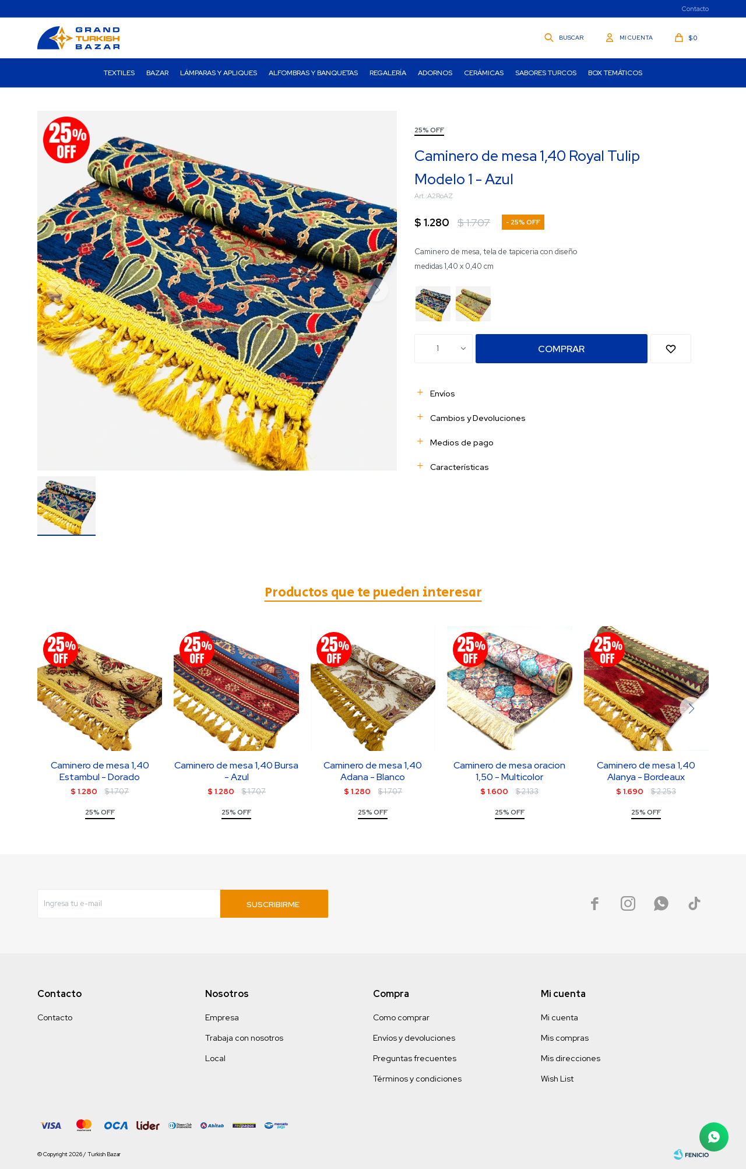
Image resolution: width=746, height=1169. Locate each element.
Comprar (561, 349)
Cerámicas (484, 73)
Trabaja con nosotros (244, 1038)
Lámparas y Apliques (218, 73)
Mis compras (565, 1038)
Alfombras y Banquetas (313, 73)
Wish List (557, 1078)
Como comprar (401, 1017)
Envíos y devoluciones (414, 1038)
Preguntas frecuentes (414, 1058)
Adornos (435, 73)
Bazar (157, 73)
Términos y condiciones (417, 1078)
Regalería (388, 73)
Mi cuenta (559, 1017)
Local (215, 1058)
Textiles (119, 73)
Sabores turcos (545, 73)
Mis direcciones (570, 1058)
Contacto (695, 9)
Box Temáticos (615, 73)
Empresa (222, 1017)
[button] (691, 708)
